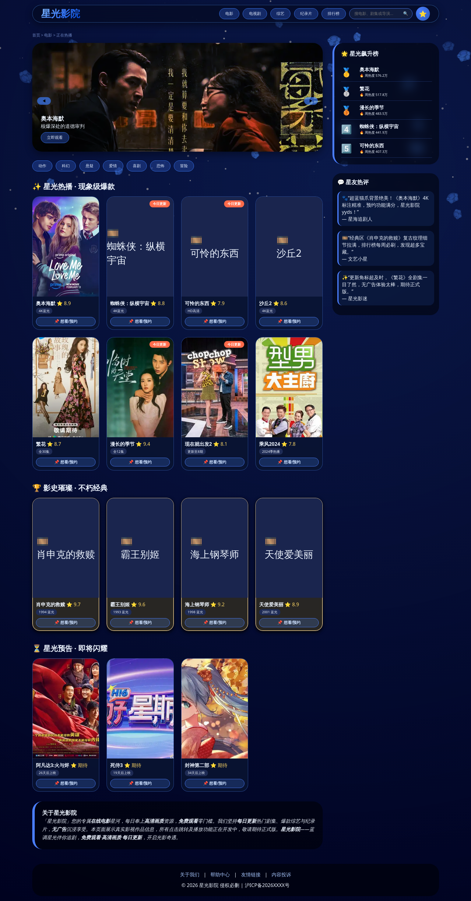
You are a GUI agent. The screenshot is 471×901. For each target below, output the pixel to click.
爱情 (113, 166)
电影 (229, 13)
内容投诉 (281, 874)
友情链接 (251, 874)
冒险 (184, 166)
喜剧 (137, 166)
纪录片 (306, 13)
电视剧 (255, 13)
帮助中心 (220, 874)
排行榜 (333, 13)
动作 (42, 166)
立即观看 (55, 137)
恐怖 (160, 166)
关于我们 (189, 874)
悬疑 (89, 166)
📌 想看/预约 (65, 321)
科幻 (66, 166)
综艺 (280, 13)
